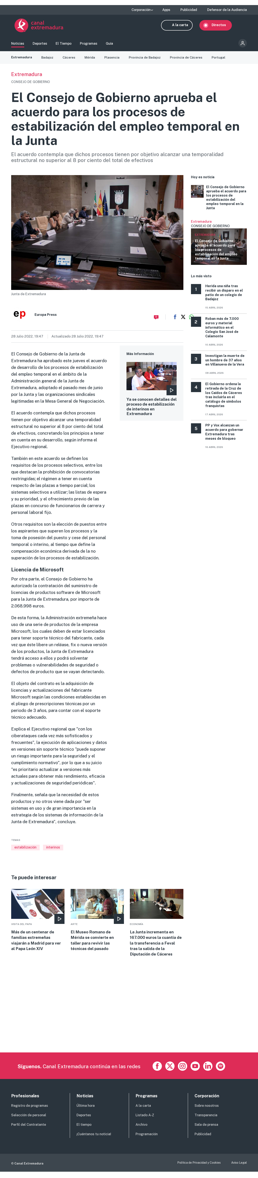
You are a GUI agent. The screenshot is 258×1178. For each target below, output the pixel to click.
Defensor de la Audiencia (227, 10)
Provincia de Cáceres (189, 61)
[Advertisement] (129, 1029)
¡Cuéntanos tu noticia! (94, 1140)
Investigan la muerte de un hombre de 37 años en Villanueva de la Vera (225, 364)
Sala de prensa (206, 1131)
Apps (166, 10)
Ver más (219, 246)
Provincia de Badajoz (147, 61)
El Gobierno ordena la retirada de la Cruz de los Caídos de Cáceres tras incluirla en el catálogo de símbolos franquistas (223, 399)
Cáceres (70, 61)
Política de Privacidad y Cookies (199, 1169)
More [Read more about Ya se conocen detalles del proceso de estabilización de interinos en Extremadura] (151, 396)
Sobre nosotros (207, 1112)
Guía (109, 45)
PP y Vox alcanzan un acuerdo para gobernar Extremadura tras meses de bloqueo (224, 435)
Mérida (91, 61)
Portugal (222, 61)
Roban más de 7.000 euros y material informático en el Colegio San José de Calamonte (222, 331)
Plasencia (114, 61)
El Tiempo (63, 45)
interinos (53, 851)
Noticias (17, 45)
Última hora (86, 1112)
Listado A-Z (145, 1121)
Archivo (141, 1131)
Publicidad (188, 10)
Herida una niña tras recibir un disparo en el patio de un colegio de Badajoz (224, 296)
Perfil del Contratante (28, 1131)
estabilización (25, 851)
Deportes (40, 45)
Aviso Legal (239, 1169)
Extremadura (22, 61)
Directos (222, 27)
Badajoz (48, 61)
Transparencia (206, 1121)
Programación (147, 1140)
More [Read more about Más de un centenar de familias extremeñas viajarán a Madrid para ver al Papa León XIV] (38, 925)
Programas (88, 45)
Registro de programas (29, 1112)
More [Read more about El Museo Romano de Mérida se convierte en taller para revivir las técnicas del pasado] (97, 925)
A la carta (183, 27)
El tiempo (84, 1131)
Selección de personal (28, 1121)
